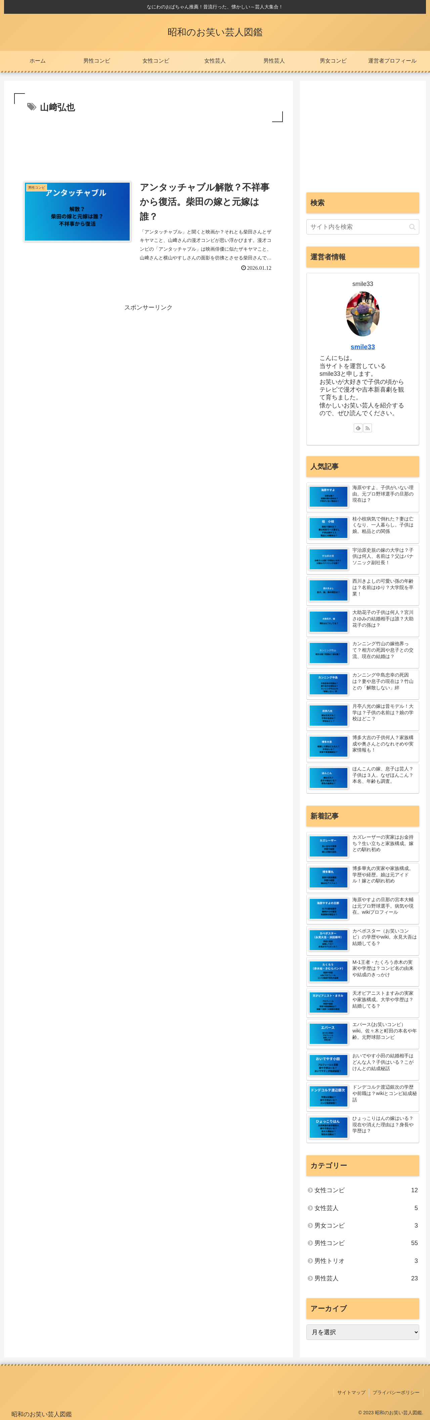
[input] (362, 226)
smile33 (363, 347)
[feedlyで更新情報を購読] (358, 428)
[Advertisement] (148, 142)
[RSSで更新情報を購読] (367, 428)
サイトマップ (351, 1392)
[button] (412, 227)
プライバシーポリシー (396, 1392)
